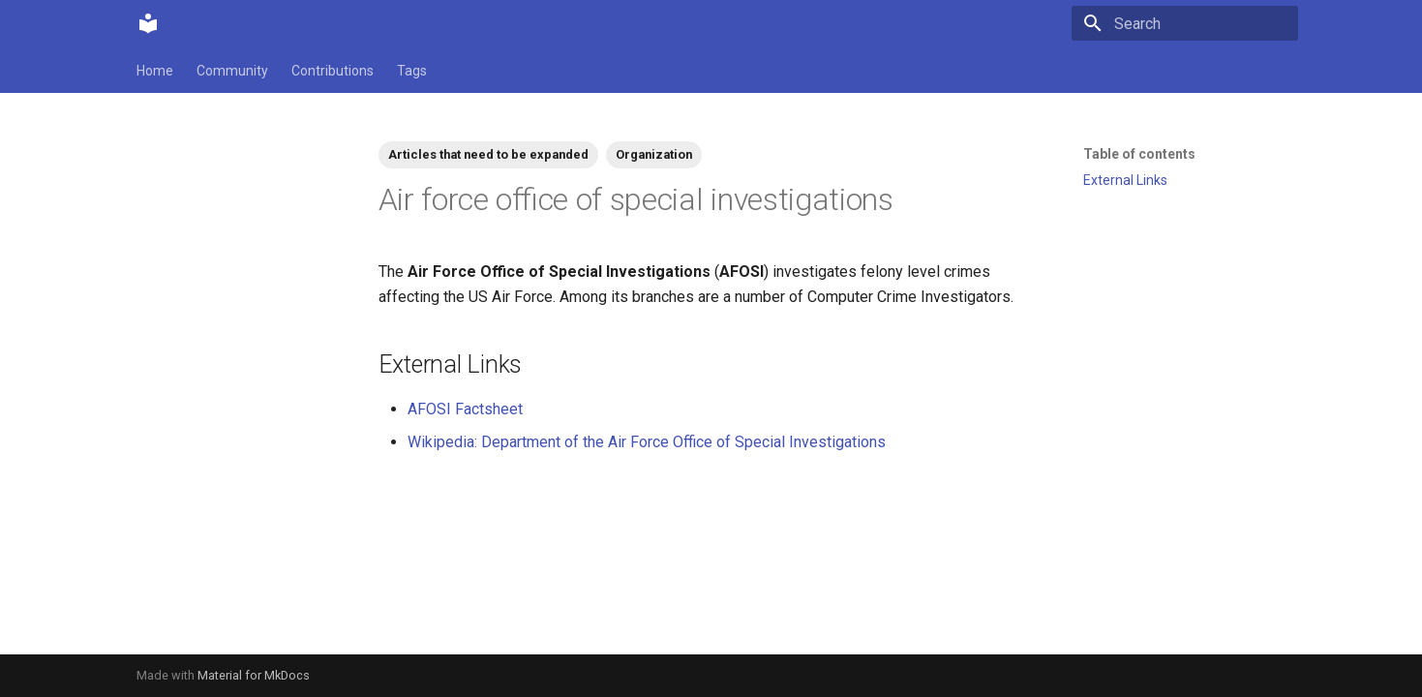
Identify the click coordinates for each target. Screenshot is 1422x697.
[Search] (1185, 23)
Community (232, 70)
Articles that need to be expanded (488, 154)
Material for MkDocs (253, 675)
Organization (654, 154)
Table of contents (1139, 154)
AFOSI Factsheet (465, 409)
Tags (412, 70)
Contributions (332, 70)
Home (154, 70)
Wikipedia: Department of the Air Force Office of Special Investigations (647, 442)
